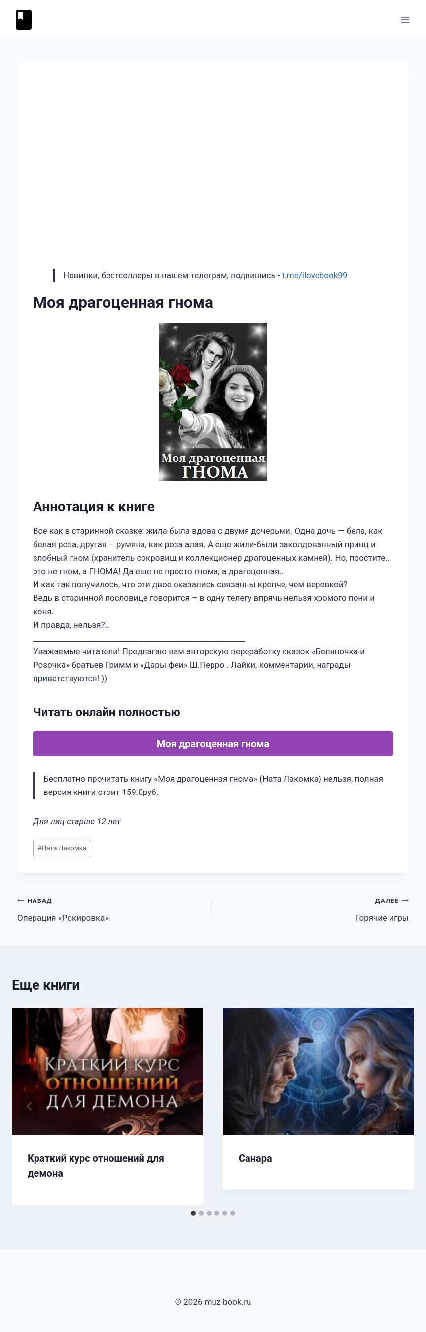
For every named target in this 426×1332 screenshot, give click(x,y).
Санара (255, 1158)
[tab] (193, 1213)
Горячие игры (315, 908)
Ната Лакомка (61, 848)
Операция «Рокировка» (111, 908)
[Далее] (396, 1106)
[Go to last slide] (29, 1106)
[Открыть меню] (405, 19)
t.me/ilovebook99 (315, 275)
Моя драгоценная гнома (213, 744)
